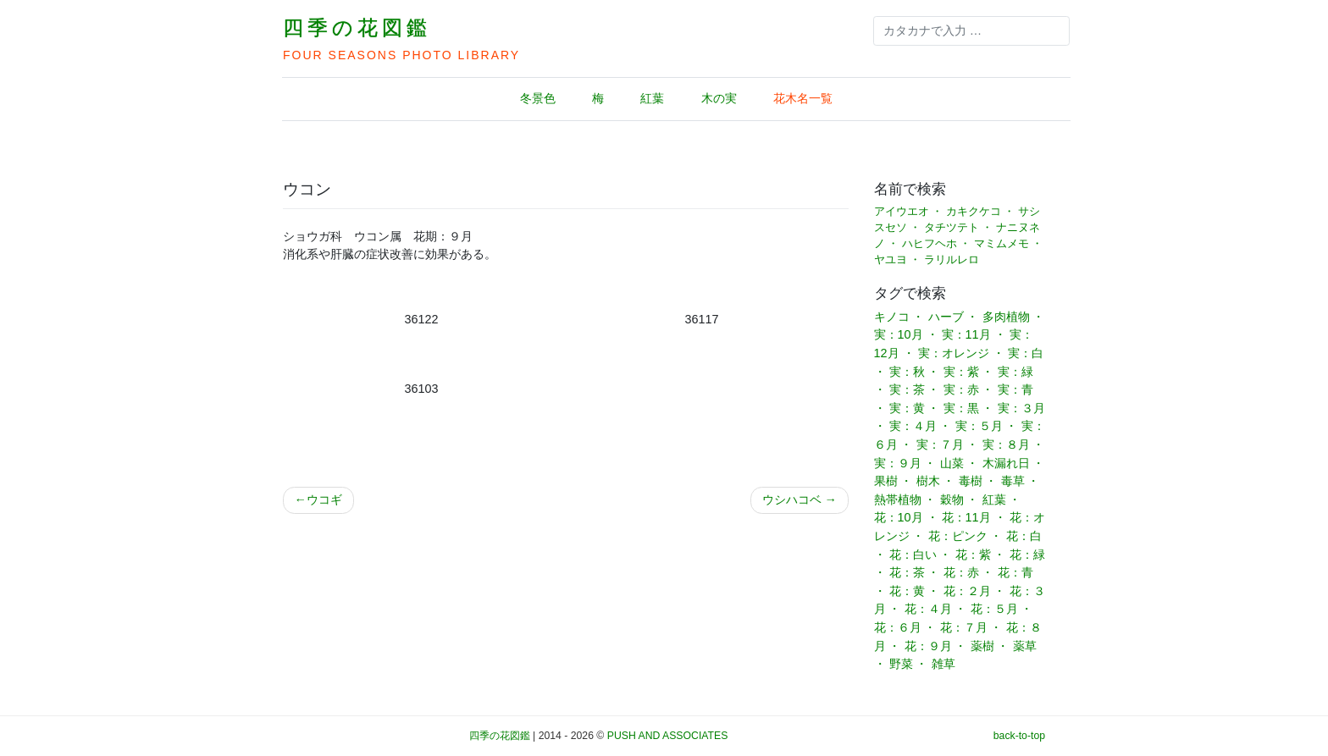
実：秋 (907, 371)
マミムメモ (1001, 244)
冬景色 (538, 98)
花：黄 (907, 591)
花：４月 (928, 608)
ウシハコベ (792, 499)
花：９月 (928, 646)
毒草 (1013, 481)
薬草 (1025, 646)
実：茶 (907, 389)
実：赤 (961, 389)
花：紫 (973, 554)
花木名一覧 (803, 98)
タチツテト (951, 228)
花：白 (1024, 536)
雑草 (943, 663)
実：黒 (961, 408)
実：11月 (966, 334)
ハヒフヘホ (929, 244)
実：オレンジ (953, 353)
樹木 (928, 481)
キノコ (892, 316)
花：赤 (961, 572)
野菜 (901, 663)
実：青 (1015, 389)
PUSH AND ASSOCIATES (667, 736)
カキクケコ (973, 212)
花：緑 (1027, 554)
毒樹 (970, 481)
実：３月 (1021, 408)
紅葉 (652, 98)
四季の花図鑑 (357, 27)
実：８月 (1006, 444)
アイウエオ (901, 212)
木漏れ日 (1006, 463)
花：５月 (994, 608)
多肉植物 (1006, 316)
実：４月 (913, 426)
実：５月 (979, 426)
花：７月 (964, 627)
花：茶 (907, 572)
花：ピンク (958, 536)
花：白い (913, 554)
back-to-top (1019, 736)
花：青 (1015, 572)
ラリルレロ (951, 260)
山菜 (952, 463)
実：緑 (1015, 371)
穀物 (952, 499)
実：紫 (961, 371)
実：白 (1025, 353)
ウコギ (324, 499)
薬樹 (982, 646)
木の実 (719, 98)
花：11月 (966, 517)
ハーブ (946, 316)
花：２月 (967, 591)
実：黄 (907, 408)
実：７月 (940, 444)
